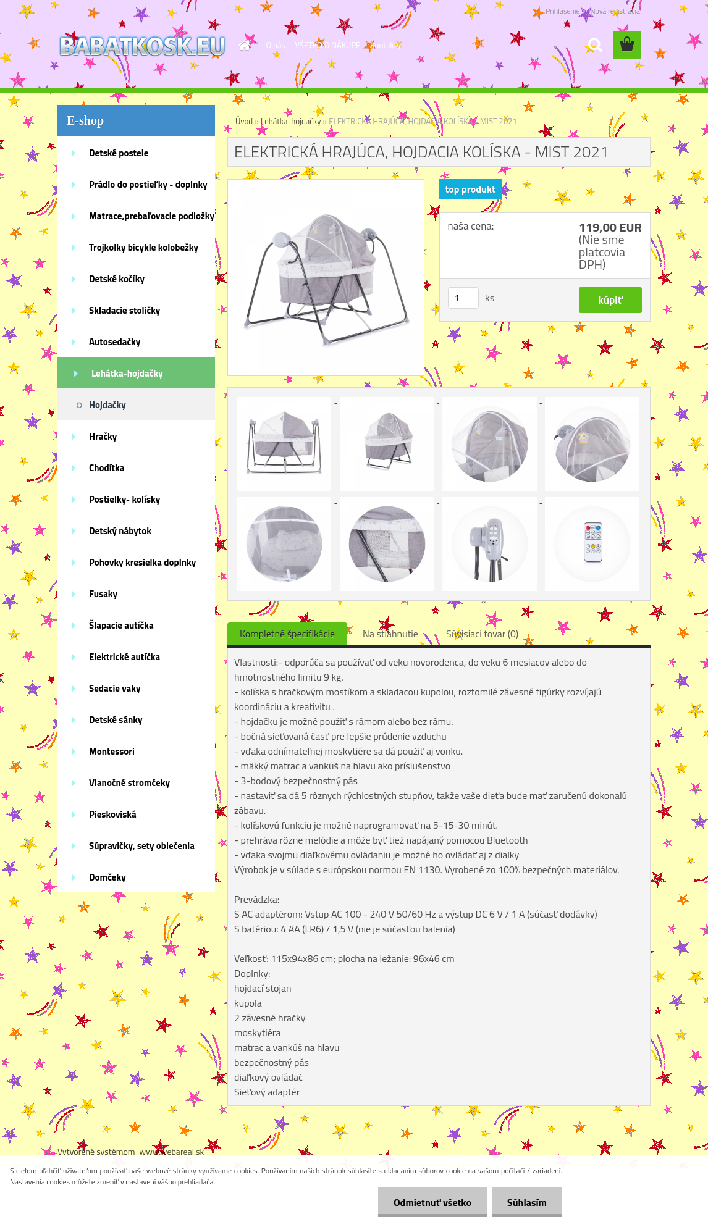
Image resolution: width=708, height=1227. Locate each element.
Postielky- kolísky (124, 499)
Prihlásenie (562, 11)
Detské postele (118, 153)
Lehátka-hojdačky (127, 373)
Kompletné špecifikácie (287, 633)
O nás (275, 45)
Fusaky (103, 594)
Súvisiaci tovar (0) (482, 633)
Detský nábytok (120, 531)
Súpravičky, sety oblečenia (142, 846)
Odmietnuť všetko (432, 1202)
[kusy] (463, 298)
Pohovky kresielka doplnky (142, 562)
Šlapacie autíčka (121, 625)
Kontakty (385, 45)
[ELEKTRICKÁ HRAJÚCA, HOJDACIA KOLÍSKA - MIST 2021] (326, 184)
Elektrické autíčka (124, 657)
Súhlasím (527, 1202)
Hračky (103, 436)
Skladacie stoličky (124, 310)
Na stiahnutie (390, 633)
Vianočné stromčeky (129, 783)
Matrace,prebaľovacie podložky (151, 216)
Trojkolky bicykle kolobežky (143, 247)
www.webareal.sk (172, 1151)
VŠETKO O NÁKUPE (328, 45)
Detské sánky (116, 720)
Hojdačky (107, 405)
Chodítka (106, 468)
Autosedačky (114, 342)
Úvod (244, 121)
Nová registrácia (615, 11)
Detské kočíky (117, 279)
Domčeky (107, 877)
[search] (595, 45)
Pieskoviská (113, 814)
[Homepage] (243, 45)
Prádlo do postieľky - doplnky (148, 184)
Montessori (112, 751)
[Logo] (142, 46)
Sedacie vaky (115, 688)
